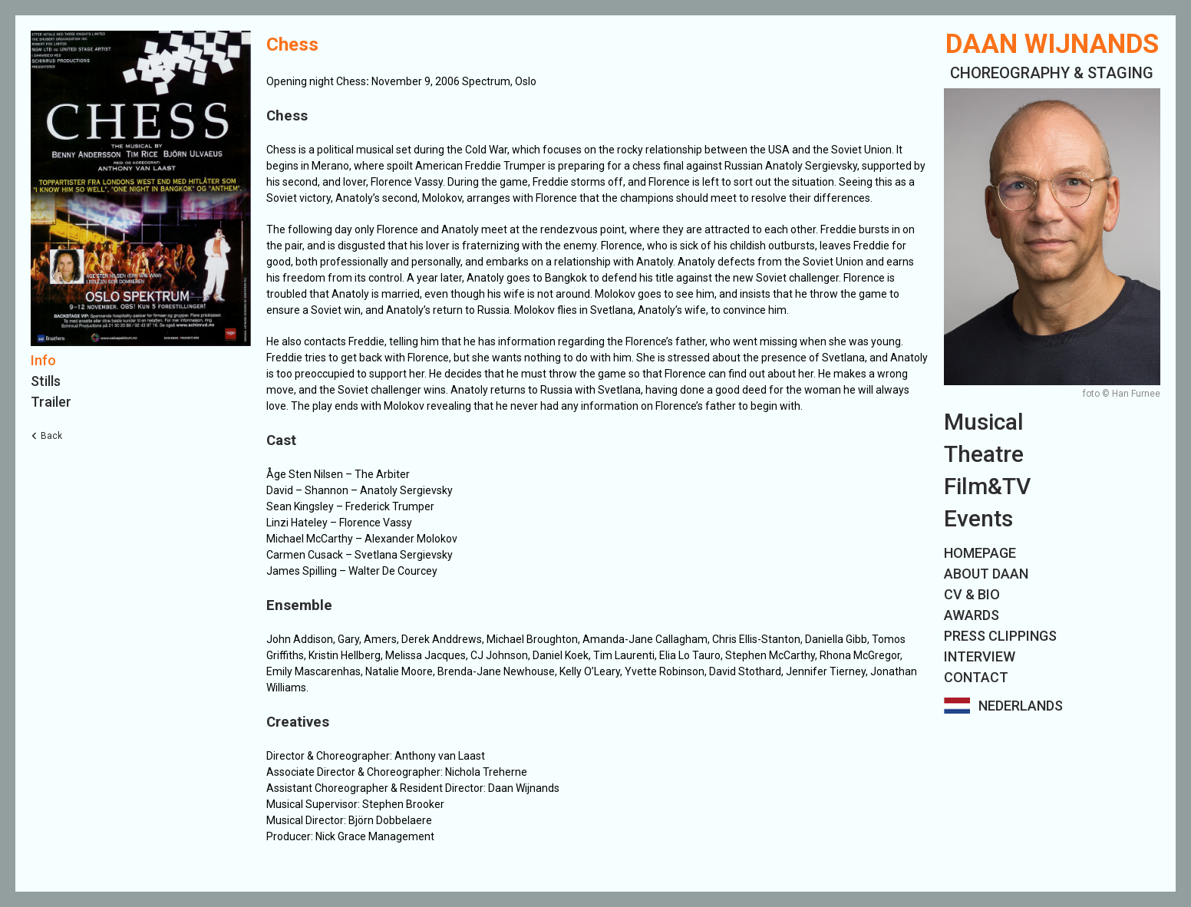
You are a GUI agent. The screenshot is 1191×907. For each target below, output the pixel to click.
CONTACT (976, 677)
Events (978, 518)
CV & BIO (972, 594)
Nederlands (1020, 706)
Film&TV (987, 486)
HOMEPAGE (980, 553)
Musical (984, 421)
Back (51, 435)
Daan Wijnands (1052, 44)
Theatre (984, 453)
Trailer (51, 402)
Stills (46, 381)
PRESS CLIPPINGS (1000, 636)
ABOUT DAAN (986, 574)
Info (43, 360)
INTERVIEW (979, 656)
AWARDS (971, 615)
